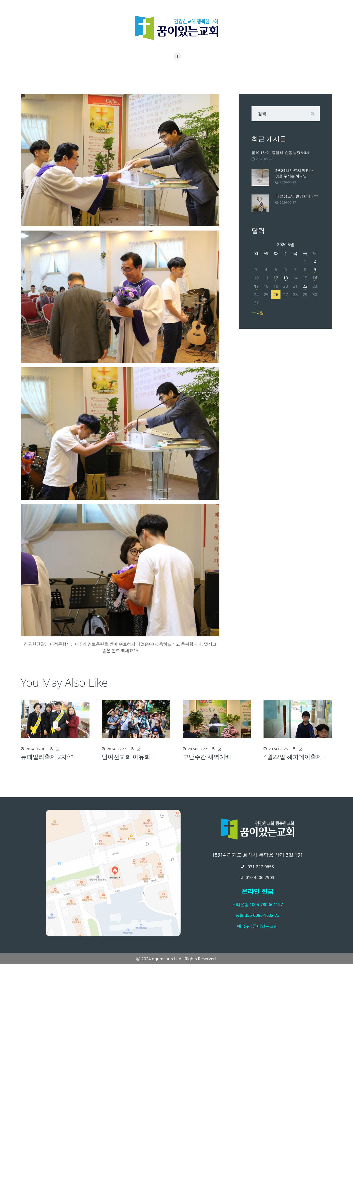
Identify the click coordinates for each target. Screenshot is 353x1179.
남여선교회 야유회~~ (129, 756)
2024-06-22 (197, 748)
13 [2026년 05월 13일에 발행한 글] (285, 278)
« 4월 (259, 313)
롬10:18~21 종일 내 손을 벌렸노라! (280, 152)
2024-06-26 (278, 748)
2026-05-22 (264, 159)
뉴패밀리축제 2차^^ (47, 756)
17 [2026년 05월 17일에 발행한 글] (256, 286)
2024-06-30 (35, 748)
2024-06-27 (116, 748)
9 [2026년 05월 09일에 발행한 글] (315, 269)
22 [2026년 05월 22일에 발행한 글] (305, 286)
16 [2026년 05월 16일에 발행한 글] (314, 278)
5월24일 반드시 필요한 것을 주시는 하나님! (294, 173)
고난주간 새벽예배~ (209, 756)
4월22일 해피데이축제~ (295, 756)
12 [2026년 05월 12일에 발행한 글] (276, 278)
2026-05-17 (288, 202)
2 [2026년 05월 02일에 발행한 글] (315, 261)
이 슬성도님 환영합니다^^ (296, 195)
